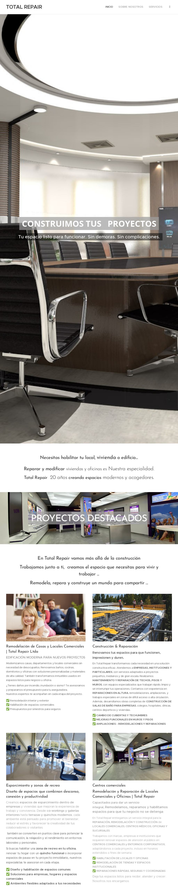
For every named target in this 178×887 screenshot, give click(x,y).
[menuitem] (150, 7)
